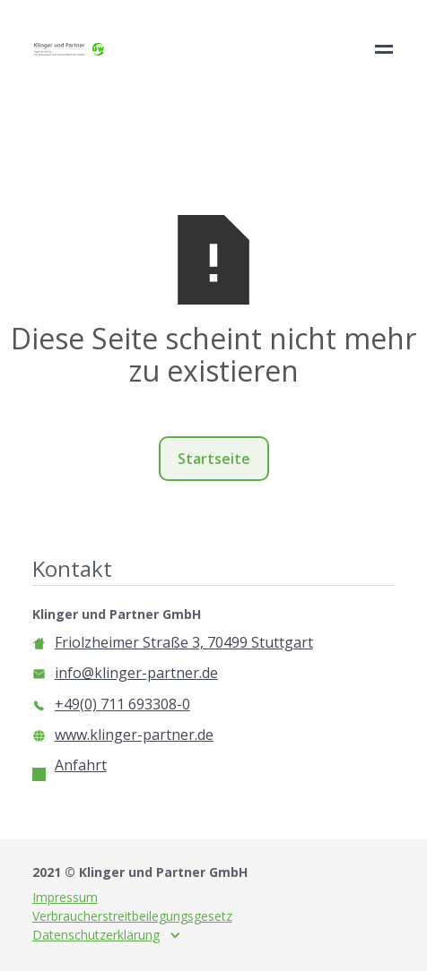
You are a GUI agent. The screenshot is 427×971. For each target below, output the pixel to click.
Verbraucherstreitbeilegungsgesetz (132, 915)
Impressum (65, 897)
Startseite (214, 458)
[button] (106, 934)
